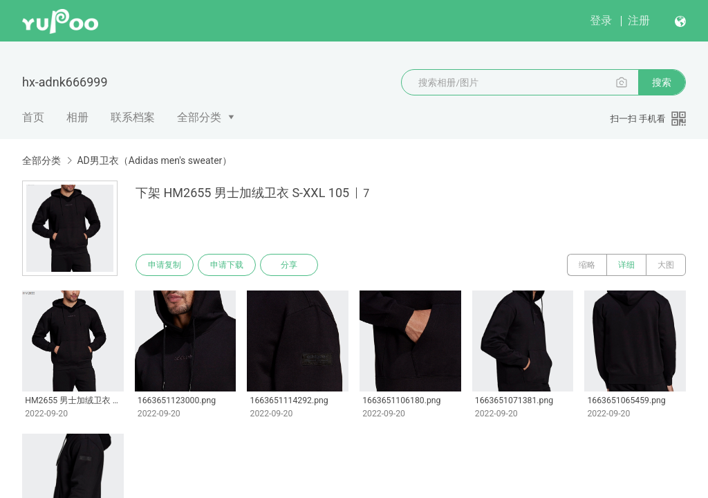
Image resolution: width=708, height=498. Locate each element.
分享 (289, 265)
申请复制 (164, 265)
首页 (33, 117)
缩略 (587, 265)
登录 (601, 20)
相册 (77, 117)
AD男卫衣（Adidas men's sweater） (154, 160)
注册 (639, 20)
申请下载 (226, 265)
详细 (626, 265)
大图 (666, 265)
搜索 (661, 82)
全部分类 (199, 117)
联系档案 (133, 117)
